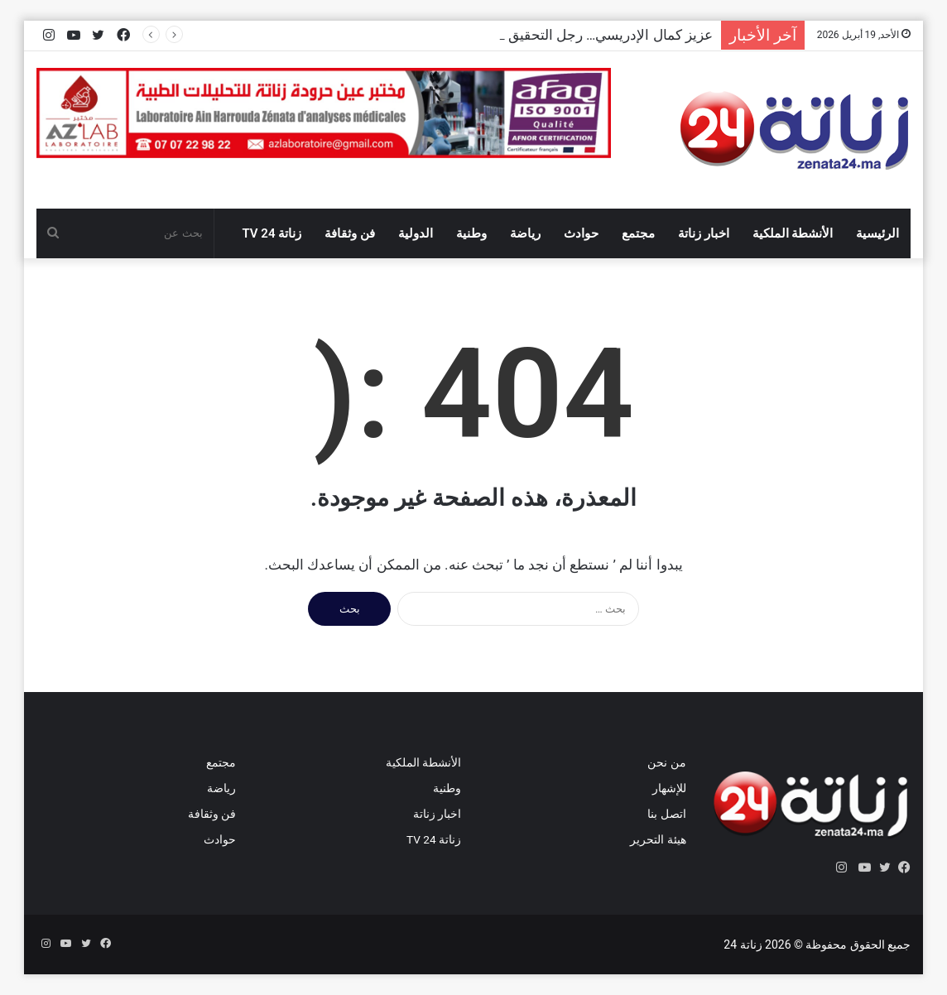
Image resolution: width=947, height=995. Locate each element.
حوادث (581, 233)
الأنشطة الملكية (793, 233)
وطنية (471, 233)
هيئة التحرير (657, 839)
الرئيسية (877, 233)
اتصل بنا (666, 813)
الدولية (415, 233)
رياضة (525, 233)
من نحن (666, 762)
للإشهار (669, 788)
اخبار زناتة (703, 233)
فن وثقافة (349, 233)
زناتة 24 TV (272, 233)
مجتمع (638, 233)
